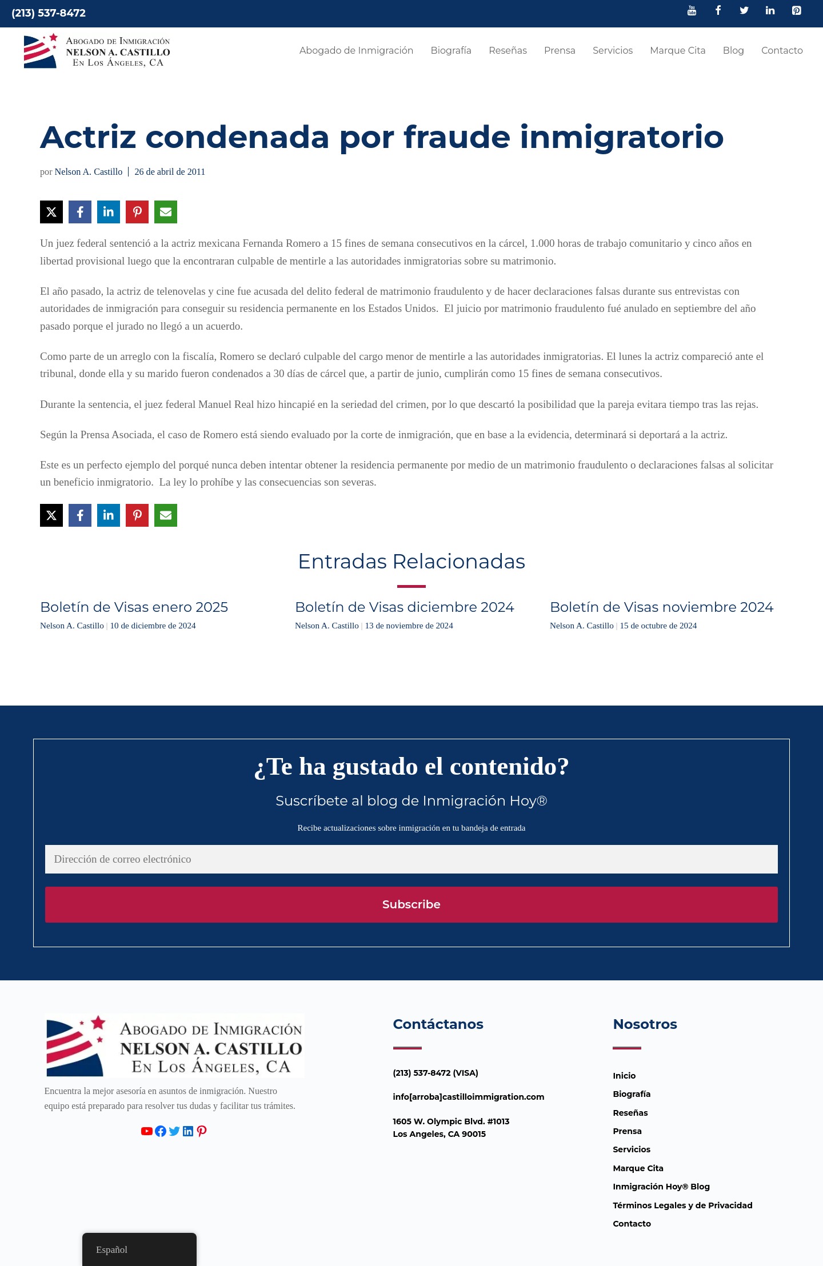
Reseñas (508, 50)
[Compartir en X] (51, 212)
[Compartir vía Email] (165, 212)
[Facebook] (718, 11)
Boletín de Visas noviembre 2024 (662, 607)
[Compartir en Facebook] (80, 212)
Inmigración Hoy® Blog (661, 1186)
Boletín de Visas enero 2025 (134, 607)
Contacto (782, 50)
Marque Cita (678, 50)
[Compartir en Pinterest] (137, 212)
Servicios (613, 50)
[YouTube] (692, 11)
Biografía (451, 50)
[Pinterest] (796, 11)
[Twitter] (744, 11)
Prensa (560, 50)
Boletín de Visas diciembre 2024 (404, 607)
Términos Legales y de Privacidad (682, 1205)
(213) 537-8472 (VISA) (436, 1073)
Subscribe (411, 904)
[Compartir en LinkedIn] (108, 212)
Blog (733, 50)
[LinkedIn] (770, 11)
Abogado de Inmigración (356, 50)
